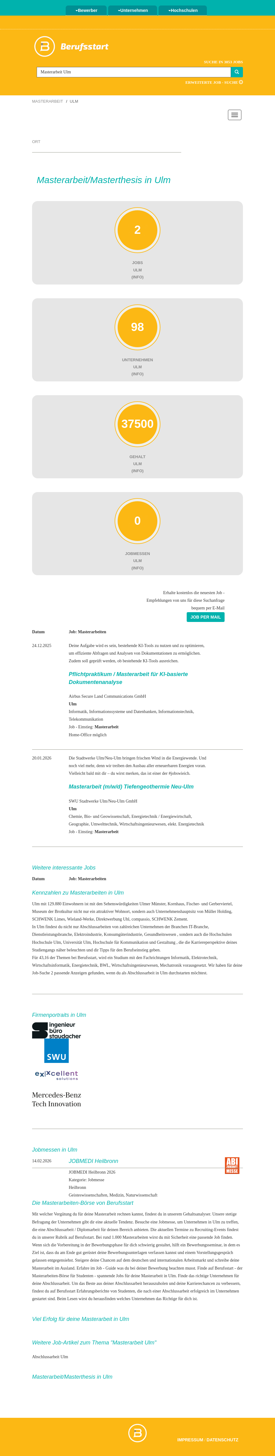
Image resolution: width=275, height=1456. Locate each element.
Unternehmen (133, 10)
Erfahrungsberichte (92, 1291)
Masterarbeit (47, 101)
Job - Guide (106, 1268)
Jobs (120, 1276)
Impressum (190, 1439)
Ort (36, 141)
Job (217, 1237)
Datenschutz (222, 1439)
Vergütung (63, 1214)
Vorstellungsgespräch (214, 1252)
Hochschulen (183, 10)
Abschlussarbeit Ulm (50, 1357)
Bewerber (86, 10)
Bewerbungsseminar (204, 1245)
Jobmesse (167, 1222)
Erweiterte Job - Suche (214, 82)
